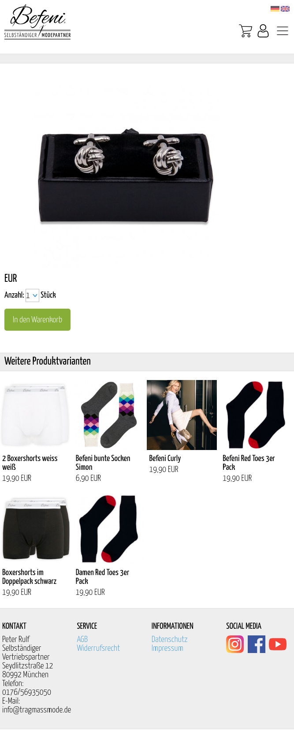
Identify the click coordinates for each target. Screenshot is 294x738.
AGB (82, 639)
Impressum (167, 648)
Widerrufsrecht (98, 648)
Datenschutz (170, 639)
